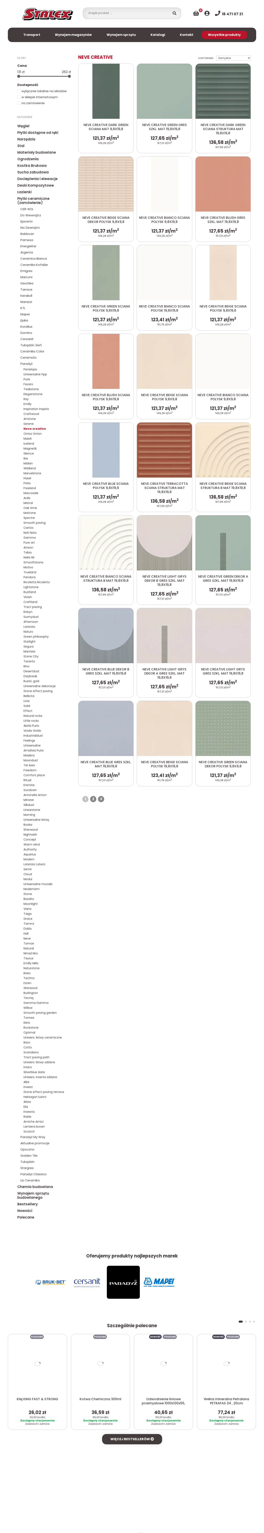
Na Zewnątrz (30, 227)
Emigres (26, 271)
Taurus (28, 958)
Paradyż (26, 363)
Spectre (29, 518)
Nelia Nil (29, 557)
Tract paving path (37, 1057)
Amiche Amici (34, 1122)
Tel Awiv (29, 765)
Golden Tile (29, 1155)
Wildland (30, 468)
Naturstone (32, 968)
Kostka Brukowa (32, 165)
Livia (26, 701)
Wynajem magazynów (73, 35)
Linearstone (32, 810)
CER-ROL (26, 209)
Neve (27, 938)
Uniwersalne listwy (36, 820)
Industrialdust (33, 736)
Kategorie (24, 117)
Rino (26, 666)
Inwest (28, 1087)
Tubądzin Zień (31, 345)
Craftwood (31, 414)
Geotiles (26, 283)
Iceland (29, 444)
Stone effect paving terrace (44, 1092)
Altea (27, 1102)
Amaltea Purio (34, 750)
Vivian (28, 597)
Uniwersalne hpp (35, 374)
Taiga (28, 914)
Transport (31, 35)
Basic (27, 973)
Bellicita (29, 696)
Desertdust (31, 671)
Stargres (27, 1168)
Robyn (28, 612)
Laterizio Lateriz (34, 864)
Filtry (21, 58)
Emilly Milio (31, 963)
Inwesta (29, 1112)
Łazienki (24, 192)
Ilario (27, 1023)
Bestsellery (27, 1204)
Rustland (30, 592)
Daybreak (30, 676)
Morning (29, 815)
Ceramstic (28, 357)
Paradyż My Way (32, 1137)
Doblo (28, 929)
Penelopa (30, 369)
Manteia (29, 651)
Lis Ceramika (30, 1180)
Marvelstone (32, 473)
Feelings (29, 740)
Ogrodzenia (28, 159)
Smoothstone (33, 562)
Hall (26, 933)
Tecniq (28, 998)
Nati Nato (30, 533)
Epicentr (26, 221)
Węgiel (23, 126)
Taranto (29, 661)
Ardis (27, 498)
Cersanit (27, 339)
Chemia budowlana (35, 1186)
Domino (26, 333)
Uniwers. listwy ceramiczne (43, 1037)
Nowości (24, 1210)
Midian (28, 463)
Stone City (31, 656)
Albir (26, 1082)
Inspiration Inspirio (36, 409)
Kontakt (186, 35)
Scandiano (31, 1052)
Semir (28, 869)
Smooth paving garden (40, 1013)
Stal (21, 145)
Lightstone (31, 587)
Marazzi (26, 302)
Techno (29, 978)
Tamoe (29, 943)
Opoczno (27, 1149)
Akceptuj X (178, 1525)
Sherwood (31, 830)
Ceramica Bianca (33, 258)
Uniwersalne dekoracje (40, 686)
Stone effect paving (38, 691)
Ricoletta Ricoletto (37, 582)
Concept (30, 839)
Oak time (30, 508)
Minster (29, 800)
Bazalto (29, 899)
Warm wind (32, 844)
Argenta (26, 252)
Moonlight (31, 904)
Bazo (27, 1042)
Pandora (29, 577)
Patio (27, 483)
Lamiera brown (34, 1126)
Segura (29, 646)
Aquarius (30, 854)
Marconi (26, 277)
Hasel (27, 478)
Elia (26, 1107)
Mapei (25, 314)
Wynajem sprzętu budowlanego (33, 1195)
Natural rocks (33, 716)
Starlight (29, 641)
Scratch (29, 1131)
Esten (27, 983)
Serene (29, 424)
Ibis (26, 458)
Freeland (30, 488)
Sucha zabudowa (33, 172)
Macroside (31, 493)
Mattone (30, 513)
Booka (28, 825)
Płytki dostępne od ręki (37, 132)
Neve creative (35, 429)
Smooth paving (35, 523)
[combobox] (127, 13)
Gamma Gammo (36, 1003)
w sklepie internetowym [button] (37, 97)
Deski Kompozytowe (35, 185)
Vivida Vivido (32, 731)
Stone (28, 894)
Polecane (25, 1217)
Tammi (29, 924)
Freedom (30, 770)
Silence (29, 453)
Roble (27, 1117)
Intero (28, 1067)
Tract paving (33, 607)
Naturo (28, 632)
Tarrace (26, 289)
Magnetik (30, 448)
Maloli (28, 439)
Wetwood (30, 988)
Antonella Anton (35, 795)
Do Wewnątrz (30, 215)
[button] (241, 1289)
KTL (22, 308)
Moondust (31, 760)
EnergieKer (28, 246)
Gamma (30, 538)
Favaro (28, 384)
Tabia (28, 552)
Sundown (30, 790)
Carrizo (29, 528)
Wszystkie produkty (224, 35)
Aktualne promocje (35, 1143)
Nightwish (30, 834)
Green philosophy (36, 637)
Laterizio (29, 627)
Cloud (28, 874)
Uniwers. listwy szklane (39, 1062)
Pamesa (26, 240)
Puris (27, 379)
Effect (28, 711)
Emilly (28, 404)
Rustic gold (31, 681)
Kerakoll (26, 295)
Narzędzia (26, 139)
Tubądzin (27, 1162)
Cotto (28, 1047)
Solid (27, 706)
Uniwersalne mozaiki (38, 884)
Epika (24, 320)
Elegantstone (33, 394)
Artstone (30, 419)
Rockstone (31, 1028)
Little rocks (31, 721)
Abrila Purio (31, 726)
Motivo (28, 567)
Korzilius (26, 326)
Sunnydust (31, 617)
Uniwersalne (32, 745)
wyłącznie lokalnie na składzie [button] (42, 91)
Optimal (29, 1032)
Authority (30, 849)
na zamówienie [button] (31, 103)
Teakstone (31, 389)
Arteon (28, 547)
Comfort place (34, 775)
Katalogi (158, 35)
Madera (29, 755)
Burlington (31, 993)
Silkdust (29, 805)
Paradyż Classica (33, 1174)
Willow (28, 1008)
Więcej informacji (155, 1525)
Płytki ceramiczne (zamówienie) (33, 200)
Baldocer (27, 234)
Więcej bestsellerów (132, 1406)
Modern (29, 859)
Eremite (29, 785)
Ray (26, 399)
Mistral (28, 503)
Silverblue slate (34, 1072)
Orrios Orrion (33, 434)
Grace (28, 919)
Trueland (30, 572)
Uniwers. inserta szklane (40, 1077)
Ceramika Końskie (34, 265)
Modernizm (32, 889)
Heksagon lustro (35, 1097)
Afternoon (31, 622)
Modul (28, 879)
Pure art (29, 542)
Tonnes (29, 1018)
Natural (29, 948)
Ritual (27, 780)
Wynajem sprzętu (121, 35)
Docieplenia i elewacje (37, 178)
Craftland (30, 602)
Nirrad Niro (31, 953)
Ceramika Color (32, 351)
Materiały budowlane (36, 152)
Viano (28, 909)
